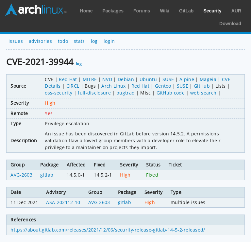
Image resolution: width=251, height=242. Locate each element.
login (109, 41)
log (94, 41)
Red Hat (68, 79)
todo (63, 41)
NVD (107, 79)
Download (230, 23)
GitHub (202, 86)
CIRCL (72, 86)
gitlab (46, 175)
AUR (236, 10)
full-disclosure (94, 93)
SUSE (168, 79)
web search (203, 93)
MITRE (90, 79)
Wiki (164, 10)
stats (79, 41)
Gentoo (163, 86)
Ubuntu (148, 79)
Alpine (186, 79)
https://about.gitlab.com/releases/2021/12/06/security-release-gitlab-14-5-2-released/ (107, 230)
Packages (113, 10)
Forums (141, 10)
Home (86, 10)
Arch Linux (36, 9)
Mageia (208, 79)
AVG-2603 (21, 175)
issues (15, 41)
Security (212, 10)
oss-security (58, 93)
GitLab (186, 10)
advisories (40, 41)
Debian (126, 79)
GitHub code (171, 93)
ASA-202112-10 (63, 202)
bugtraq (125, 93)
